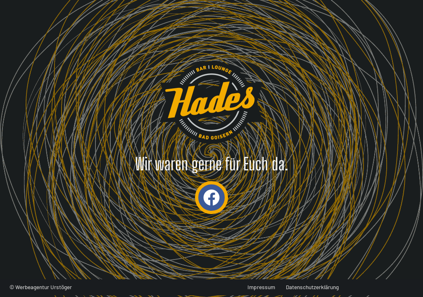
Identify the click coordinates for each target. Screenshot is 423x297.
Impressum (261, 287)
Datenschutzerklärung (312, 287)
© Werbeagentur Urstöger (41, 287)
